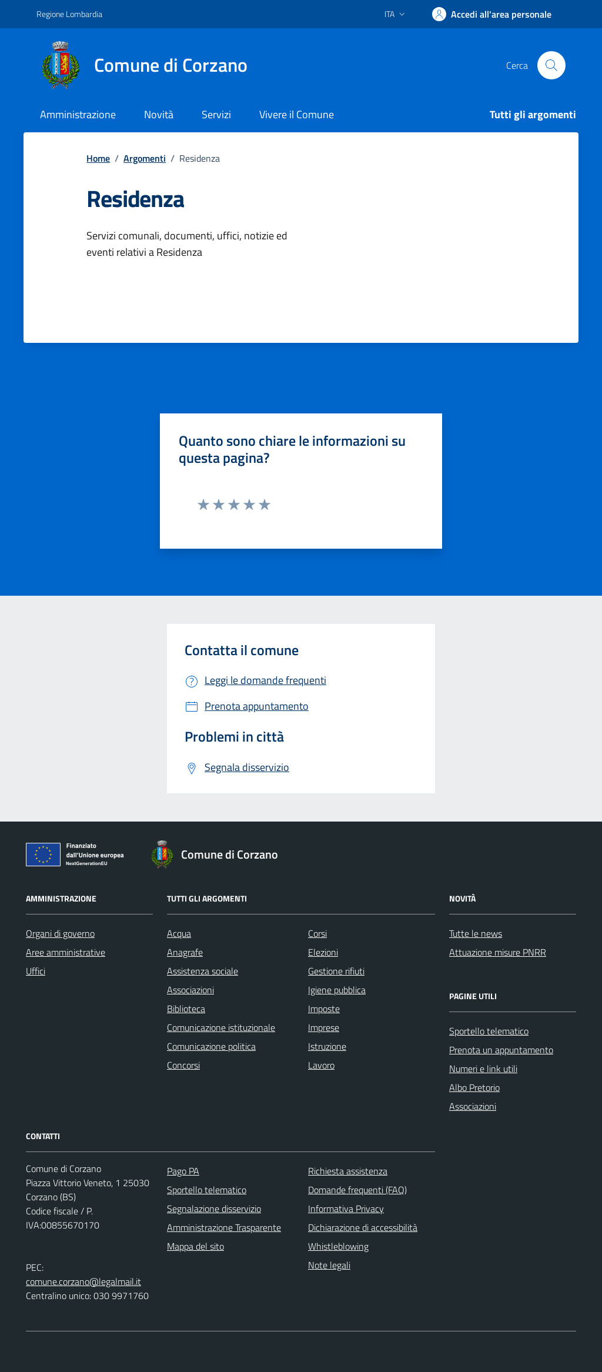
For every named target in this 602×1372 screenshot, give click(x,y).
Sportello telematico (489, 1031)
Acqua (179, 933)
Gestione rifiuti (336, 971)
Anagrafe (185, 952)
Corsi (317, 933)
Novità (158, 114)
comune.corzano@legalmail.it (83, 1281)
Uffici (35, 971)
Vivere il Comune (296, 114)
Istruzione (327, 1046)
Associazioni (190, 990)
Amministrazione (78, 114)
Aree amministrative (65, 952)
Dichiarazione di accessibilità (362, 1227)
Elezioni (323, 952)
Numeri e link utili (483, 1068)
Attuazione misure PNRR (497, 952)
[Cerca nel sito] (551, 65)
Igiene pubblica (337, 990)
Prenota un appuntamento (501, 1050)
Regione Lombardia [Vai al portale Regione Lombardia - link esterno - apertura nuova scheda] (69, 14)
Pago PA (183, 1171)
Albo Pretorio (474, 1087)
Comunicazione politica (211, 1046)
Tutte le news (475, 933)
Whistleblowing (338, 1246)
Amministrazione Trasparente (224, 1227)
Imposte (324, 1009)
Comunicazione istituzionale (221, 1027)
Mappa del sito (195, 1246)
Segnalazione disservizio (214, 1208)
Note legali (329, 1265)
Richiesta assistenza (347, 1171)
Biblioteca (186, 1009)
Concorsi (183, 1065)
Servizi (216, 114)
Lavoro (321, 1065)
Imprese (323, 1027)
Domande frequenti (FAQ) (357, 1190)
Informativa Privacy (346, 1208)
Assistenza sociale (202, 971)
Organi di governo (60, 933)
